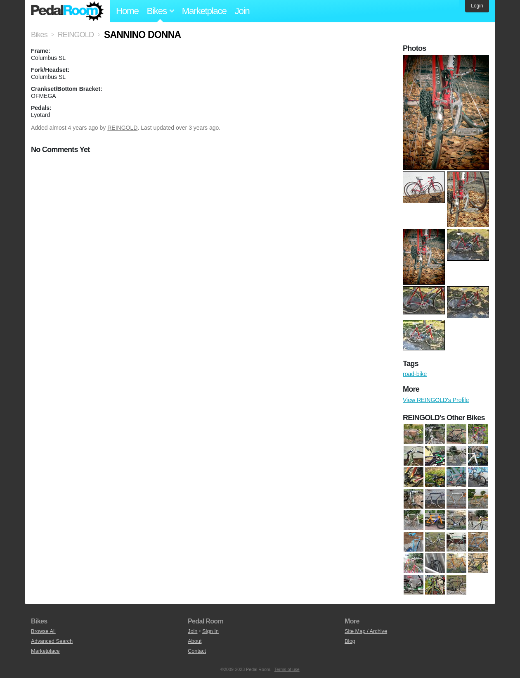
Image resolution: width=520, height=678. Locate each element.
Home (127, 11)
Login (477, 6)
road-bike (415, 374)
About (194, 641)
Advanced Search (52, 641)
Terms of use (287, 669)
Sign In (210, 631)
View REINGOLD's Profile (436, 400)
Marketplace (204, 11)
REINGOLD (122, 127)
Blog (350, 641)
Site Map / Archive (366, 631)
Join (242, 11)
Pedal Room (67, 11)
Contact (197, 651)
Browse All (43, 631)
